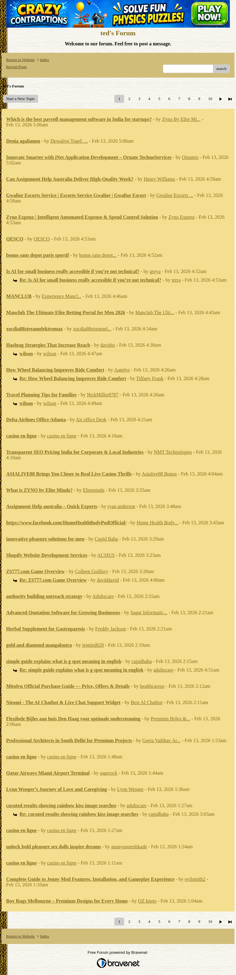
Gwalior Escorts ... (174, 195)
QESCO (41, 238)
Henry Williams (159, 179)
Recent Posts (16, 66)
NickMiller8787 (102, 394)
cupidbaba (142, 661)
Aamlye (122, 369)
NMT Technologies (173, 452)
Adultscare (103, 596)
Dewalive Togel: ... (69, 141)
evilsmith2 (195, 879)
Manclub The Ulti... (154, 312)
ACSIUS (106, 555)
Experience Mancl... (61, 296)
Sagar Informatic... (148, 612)
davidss (107, 345)
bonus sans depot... (97, 255)
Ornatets (190, 157)
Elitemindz (93, 490)
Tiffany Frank (149, 378)
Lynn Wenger (130, 789)
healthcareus (152, 686)
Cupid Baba (106, 538)
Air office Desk (91, 419)
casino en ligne (62, 435)
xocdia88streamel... (92, 328)
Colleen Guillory (91, 571)
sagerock (108, 773)
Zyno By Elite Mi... (181, 119)
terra (175, 280)
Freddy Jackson (110, 628)
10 (210, 98)
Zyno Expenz (181, 217)
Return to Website (20, 59)
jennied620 (93, 645)
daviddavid (108, 580)
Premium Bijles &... (170, 718)
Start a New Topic (20, 98)
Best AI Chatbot (146, 702)
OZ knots (147, 901)
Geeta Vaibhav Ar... (161, 740)
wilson (49, 353)
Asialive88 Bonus (159, 473)
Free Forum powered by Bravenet (118, 952)
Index (44, 59)
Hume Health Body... (157, 522)
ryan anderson (121, 506)
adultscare (163, 669)
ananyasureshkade (129, 846)
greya (155, 271)
